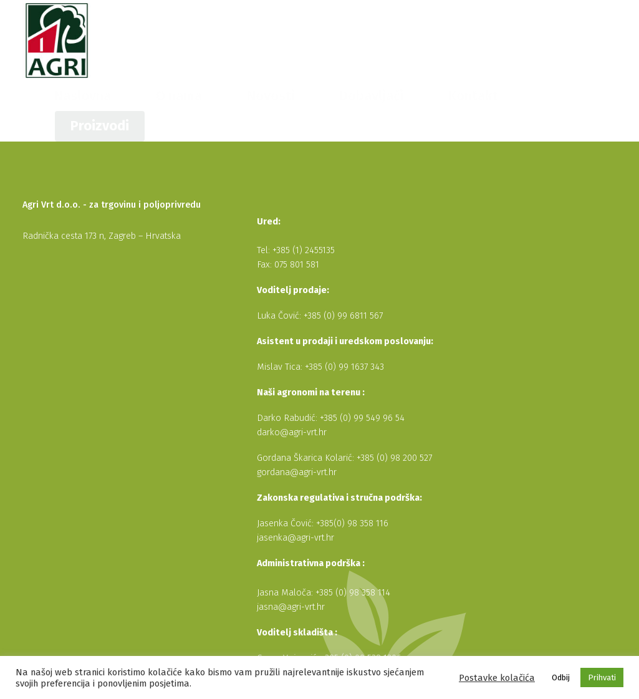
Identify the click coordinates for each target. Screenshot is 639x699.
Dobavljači (445, 40)
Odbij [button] (561, 677)
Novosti (383, 40)
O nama (327, 40)
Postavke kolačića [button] (497, 677)
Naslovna (268, 40)
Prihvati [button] (602, 677)
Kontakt (506, 40)
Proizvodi (581, 40)
